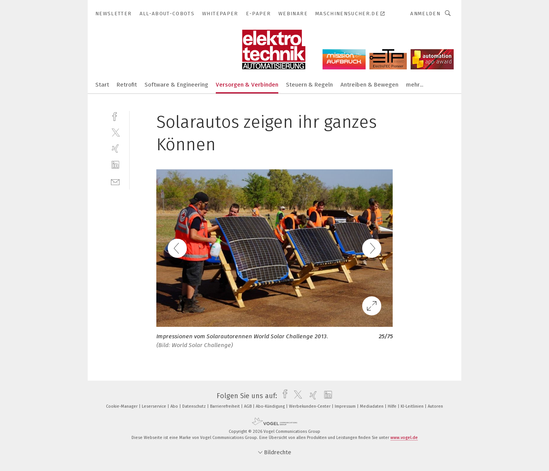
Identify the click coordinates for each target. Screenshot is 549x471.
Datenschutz (194, 406)
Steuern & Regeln (309, 84)
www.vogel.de (404, 437)
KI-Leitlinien (413, 406)
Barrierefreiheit (225, 406)
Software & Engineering (176, 84)
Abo (174, 406)
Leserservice (154, 406)
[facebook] (115, 116)
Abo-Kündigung (271, 406)
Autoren (435, 406)
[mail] (115, 181)
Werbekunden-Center (310, 406)
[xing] (115, 148)
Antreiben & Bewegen (369, 84)
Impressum (346, 406)
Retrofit (127, 84)
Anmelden (425, 13)
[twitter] (115, 132)
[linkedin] (115, 165)
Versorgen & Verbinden (247, 84)
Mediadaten (372, 406)
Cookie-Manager (122, 406)
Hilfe (393, 406)
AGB (248, 406)
